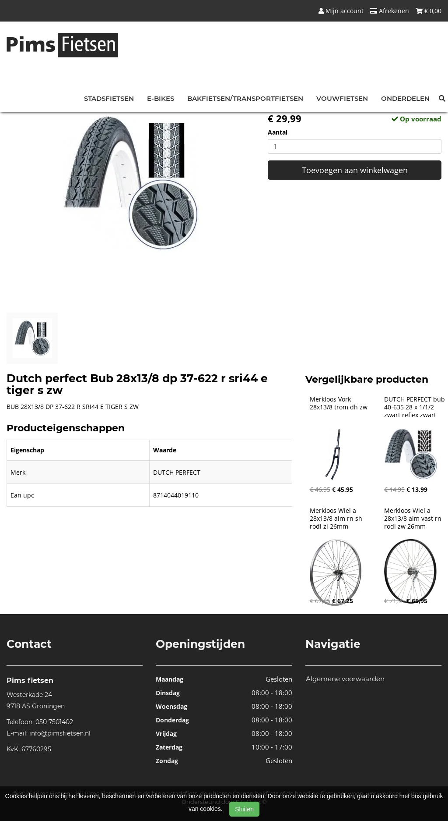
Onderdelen (405, 98)
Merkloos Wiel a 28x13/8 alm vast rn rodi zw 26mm (413, 518)
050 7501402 (54, 722)
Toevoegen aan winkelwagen (355, 170)
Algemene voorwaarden (345, 679)
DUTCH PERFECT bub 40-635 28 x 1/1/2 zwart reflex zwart (415, 407)
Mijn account (341, 11)
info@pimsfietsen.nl (60, 733)
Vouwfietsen (342, 98)
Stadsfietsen (109, 98)
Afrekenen (389, 11)
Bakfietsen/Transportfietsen (245, 98)
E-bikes (160, 98)
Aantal (277, 132)
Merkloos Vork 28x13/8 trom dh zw (339, 403)
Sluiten (244, 809)
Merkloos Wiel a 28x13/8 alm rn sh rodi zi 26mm (337, 518)
